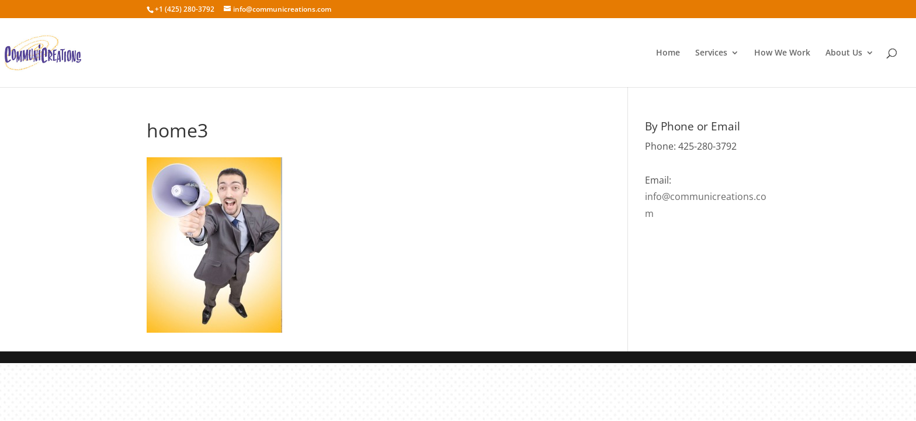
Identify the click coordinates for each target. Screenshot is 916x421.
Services (711, 53)
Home (668, 53)
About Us (843, 53)
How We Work (782, 53)
